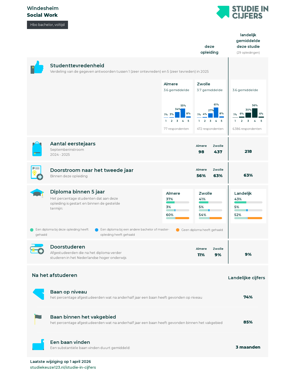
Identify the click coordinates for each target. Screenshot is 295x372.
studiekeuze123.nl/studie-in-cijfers (63, 367)
